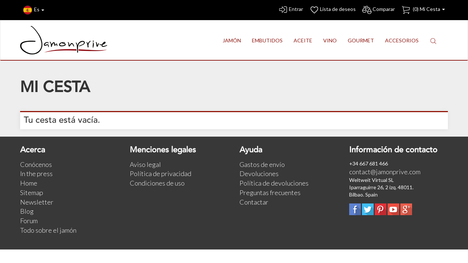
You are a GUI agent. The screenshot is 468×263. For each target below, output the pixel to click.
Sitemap (31, 192)
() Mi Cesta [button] (423, 10)
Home (28, 183)
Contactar (253, 202)
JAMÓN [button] (232, 40)
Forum (29, 221)
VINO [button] (330, 40)
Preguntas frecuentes (270, 192)
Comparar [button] (378, 10)
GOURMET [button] (361, 40)
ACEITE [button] (303, 40)
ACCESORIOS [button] (402, 40)
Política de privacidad (160, 173)
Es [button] (33, 10)
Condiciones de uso (157, 183)
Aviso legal (145, 164)
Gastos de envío (262, 164)
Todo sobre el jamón (48, 230)
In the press (36, 173)
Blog (27, 211)
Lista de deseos (332, 10)
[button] (433, 40)
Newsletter (36, 202)
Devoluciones (259, 173)
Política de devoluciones (274, 183)
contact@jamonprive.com (384, 172)
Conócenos (36, 164)
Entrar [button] (290, 10)
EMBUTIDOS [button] (267, 40)
